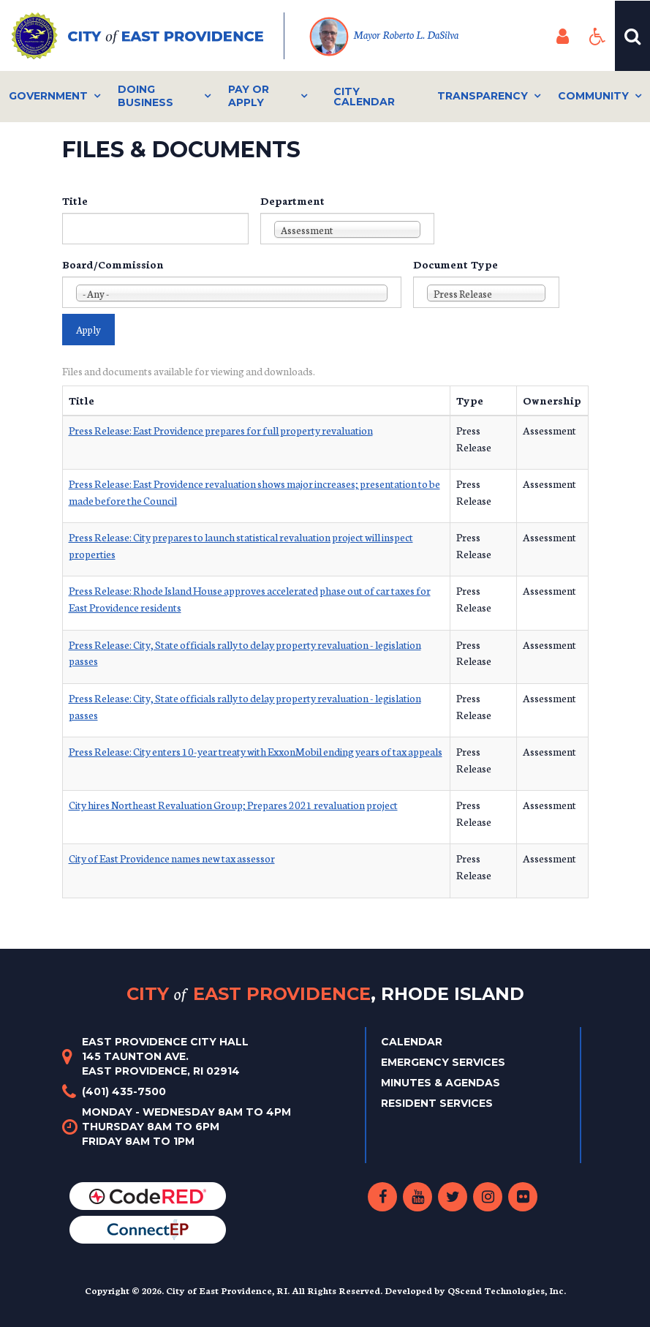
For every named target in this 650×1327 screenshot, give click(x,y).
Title (75, 200)
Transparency (482, 95)
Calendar (411, 1041)
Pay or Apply (248, 96)
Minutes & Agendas (440, 1082)
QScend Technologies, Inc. (506, 1290)
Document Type (455, 264)
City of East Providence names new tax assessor (172, 858)
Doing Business (145, 96)
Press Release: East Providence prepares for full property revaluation (221, 430)
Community (593, 95)
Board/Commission (113, 264)
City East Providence (325, 994)
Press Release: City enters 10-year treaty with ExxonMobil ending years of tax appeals (255, 751)
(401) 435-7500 (124, 1091)
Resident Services (437, 1103)
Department (292, 200)
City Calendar (364, 96)
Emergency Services (443, 1062)
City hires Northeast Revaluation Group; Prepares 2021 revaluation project (233, 804)
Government (48, 95)
